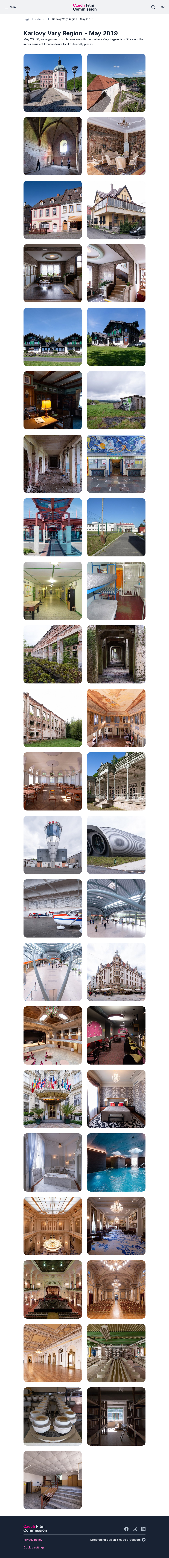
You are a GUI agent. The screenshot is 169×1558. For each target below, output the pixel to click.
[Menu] (12, 7)
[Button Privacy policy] (33, 1540)
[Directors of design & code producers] (117, 1540)
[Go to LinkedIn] (143, 1529)
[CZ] (161, 7)
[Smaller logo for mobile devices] (85, 9)
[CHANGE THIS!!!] (27, 19)
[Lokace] (38, 19)
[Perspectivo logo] (35, 1530)
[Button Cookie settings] (34, 1547)
